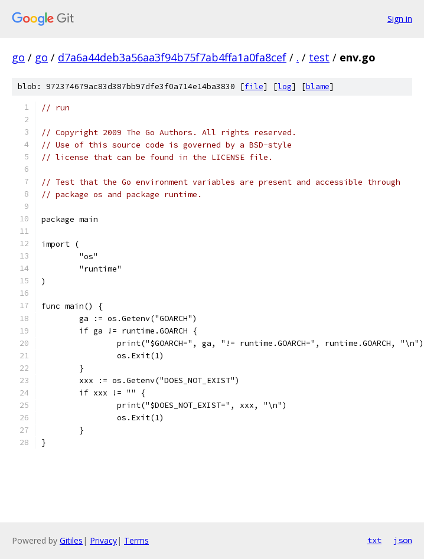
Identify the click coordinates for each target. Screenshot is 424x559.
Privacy (103, 540)
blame (318, 86)
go (18, 57)
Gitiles (71, 540)
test (319, 57)
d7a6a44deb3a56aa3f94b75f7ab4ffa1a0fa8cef (172, 57)
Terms (136, 540)
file (253, 86)
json (402, 540)
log (285, 86)
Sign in (399, 18)
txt (374, 540)
